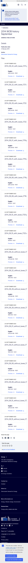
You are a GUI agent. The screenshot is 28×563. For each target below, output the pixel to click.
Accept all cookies (11, 556)
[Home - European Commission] (4, 4)
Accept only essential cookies (14, 559)
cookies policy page (11, 547)
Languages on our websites (8, 534)
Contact (3, 484)
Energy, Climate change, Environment (10, 502)
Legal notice (4, 542)
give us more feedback (9, 449)
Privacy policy (4, 539)
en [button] (18, 5)
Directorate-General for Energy (9, 54)
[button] (11, 76)
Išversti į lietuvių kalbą (10, 18)
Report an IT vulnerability (7, 531)
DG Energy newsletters (6, 473)
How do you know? (22, 1)
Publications (5, 27)
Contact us (4, 528)
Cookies (3, 537)
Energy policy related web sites (9, 509)
